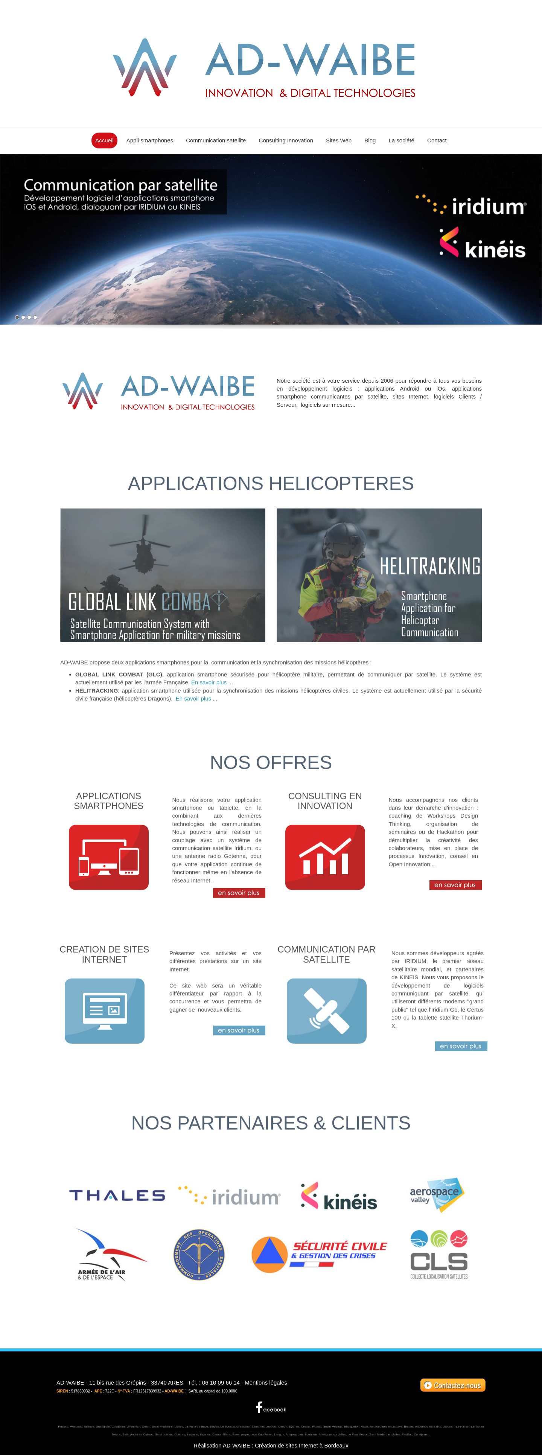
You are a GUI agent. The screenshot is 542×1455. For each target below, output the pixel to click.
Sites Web (339, 140)
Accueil (104, 140)
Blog (370, 140)
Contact (437, 140)
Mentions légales (266, 1382)
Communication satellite (216, 140)
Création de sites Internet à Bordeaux (301, 1445)
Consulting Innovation (286, 140)
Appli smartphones (149, 140)
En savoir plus (209, 708)
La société (401, 140)
